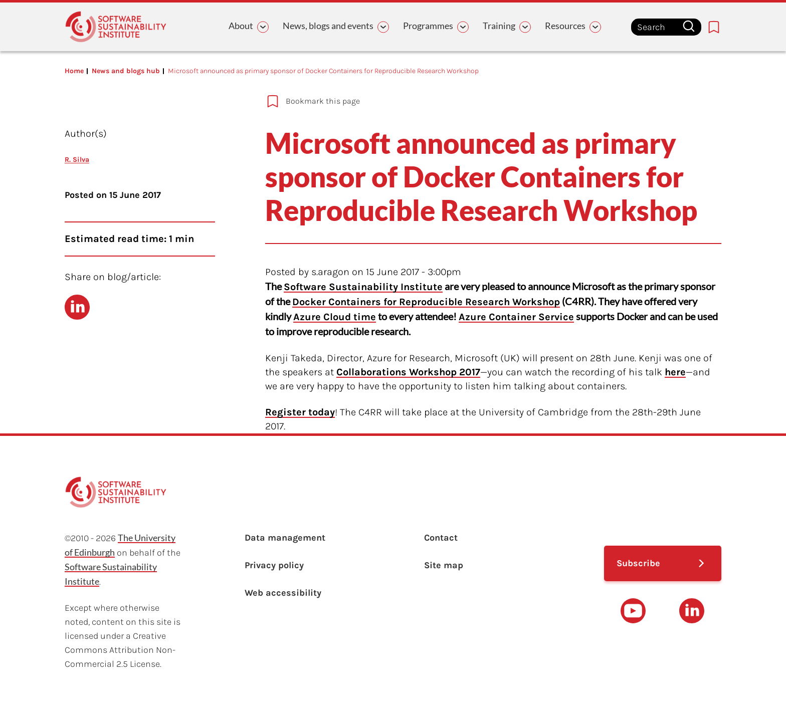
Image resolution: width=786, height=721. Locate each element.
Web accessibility (283, 592)
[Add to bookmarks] (461, 101)
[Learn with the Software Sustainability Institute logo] (116, 27)
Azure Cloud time (334, 317)
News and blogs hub (126, 71)
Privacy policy (274, 565)
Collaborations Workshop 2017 (408, 372)
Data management (285, 537)
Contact (441, 537)
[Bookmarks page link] (713, 27)
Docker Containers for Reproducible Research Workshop (426, 302)
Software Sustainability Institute (363, 287)
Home (74, 71)
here (675, 372)
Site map (443, 565)
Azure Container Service (516, 317)
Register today (300, 412)
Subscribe (638, 563)
